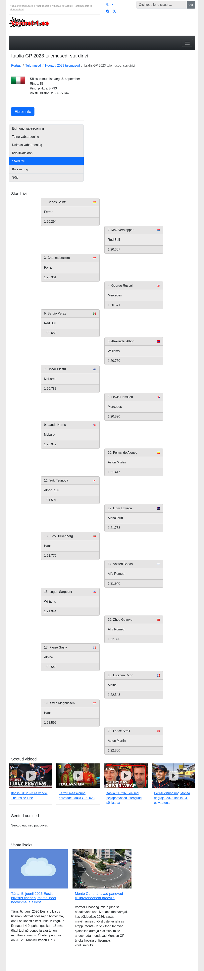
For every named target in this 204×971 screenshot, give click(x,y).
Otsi (190, 4)
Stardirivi (18, 161)
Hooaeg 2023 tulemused (62, 65)
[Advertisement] (141, 101)
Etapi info (24, 111)
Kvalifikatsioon (22, 153)
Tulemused (33, 65)
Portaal (16, 65)
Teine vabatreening (25, 136)
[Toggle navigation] (187, 43)
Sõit (15, 177)
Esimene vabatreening (28, 128)
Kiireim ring (20, 169)
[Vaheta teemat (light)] (109, 4)
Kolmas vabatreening (27, 145)
